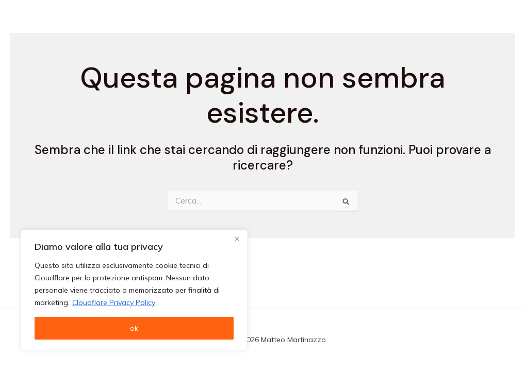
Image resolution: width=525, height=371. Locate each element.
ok (134, 328)
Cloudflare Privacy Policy (113, 302)
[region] (134, 290)
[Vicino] (237, 238)
